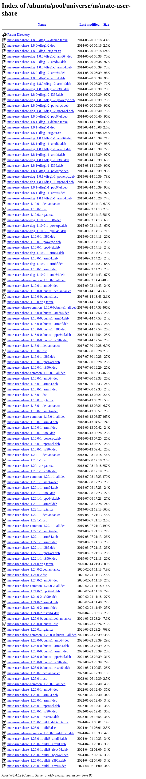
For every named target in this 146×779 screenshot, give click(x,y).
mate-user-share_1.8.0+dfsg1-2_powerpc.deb (37, 105)
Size (106, 24)
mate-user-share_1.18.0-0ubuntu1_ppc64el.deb (39, 334)
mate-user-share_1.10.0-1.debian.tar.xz (33, 204)
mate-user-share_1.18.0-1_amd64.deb (32, 378)
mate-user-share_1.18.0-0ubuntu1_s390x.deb (37, 340)
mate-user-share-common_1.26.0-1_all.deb (36, 684)
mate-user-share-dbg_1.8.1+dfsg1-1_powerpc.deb (41, 176)
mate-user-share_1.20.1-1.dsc (27, 460)
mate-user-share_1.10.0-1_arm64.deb (32, 258)
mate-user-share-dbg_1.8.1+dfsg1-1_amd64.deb (39, 138)
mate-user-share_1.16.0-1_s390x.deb (32, 449)
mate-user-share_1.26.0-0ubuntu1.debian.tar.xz (39, 618)
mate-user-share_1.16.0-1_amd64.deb (32, 411)
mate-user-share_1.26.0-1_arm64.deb (32, 695)
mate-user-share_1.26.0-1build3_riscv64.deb (37, 749)
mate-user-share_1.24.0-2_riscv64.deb (33, 613)
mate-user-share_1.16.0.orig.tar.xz (30, 400)
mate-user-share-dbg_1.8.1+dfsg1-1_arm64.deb (39, 198)
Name (42, 24)
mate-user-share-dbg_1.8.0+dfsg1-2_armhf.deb (39, 83)
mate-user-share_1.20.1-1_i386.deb (31, 493)
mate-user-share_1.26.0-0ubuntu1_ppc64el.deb (39, 657)
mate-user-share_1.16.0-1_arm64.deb (32, 422)
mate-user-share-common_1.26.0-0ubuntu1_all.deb (41, 635)
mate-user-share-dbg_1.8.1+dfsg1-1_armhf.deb (39, 149)
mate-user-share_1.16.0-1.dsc (27, 395)
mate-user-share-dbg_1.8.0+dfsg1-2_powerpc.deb (41, 100)
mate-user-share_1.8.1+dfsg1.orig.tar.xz (34, 133)
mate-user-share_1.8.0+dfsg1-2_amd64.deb (36, 62)
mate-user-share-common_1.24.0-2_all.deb (36, 586)
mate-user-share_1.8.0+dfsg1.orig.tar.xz (34, 51)
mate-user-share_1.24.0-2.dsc (27, 575)
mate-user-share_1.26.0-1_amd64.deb (32, 689)
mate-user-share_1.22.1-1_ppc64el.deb (33, 553)
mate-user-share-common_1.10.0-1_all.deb (36, 280)
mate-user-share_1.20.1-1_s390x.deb (32, 471)
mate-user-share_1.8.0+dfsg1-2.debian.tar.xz (37, 40)
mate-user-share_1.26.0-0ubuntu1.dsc (32, 624)
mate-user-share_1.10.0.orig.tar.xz (30, 214)
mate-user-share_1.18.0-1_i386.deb (31, 356)
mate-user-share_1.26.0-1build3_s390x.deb (36, 760)
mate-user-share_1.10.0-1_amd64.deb (32, 285)
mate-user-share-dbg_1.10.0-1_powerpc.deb (37, 225)
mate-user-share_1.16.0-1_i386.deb (31, 433)
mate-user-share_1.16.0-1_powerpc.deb (34, 438)
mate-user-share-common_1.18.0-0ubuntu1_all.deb (41, 307)
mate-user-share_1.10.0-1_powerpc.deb (34, 242)
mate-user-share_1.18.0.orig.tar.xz (30, 302)
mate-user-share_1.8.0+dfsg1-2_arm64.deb (36, 73)
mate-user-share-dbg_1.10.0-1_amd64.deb (35, 274)
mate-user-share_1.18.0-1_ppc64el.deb (33, 362)
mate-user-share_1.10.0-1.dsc (27, 209)
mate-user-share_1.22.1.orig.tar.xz (30, 509)
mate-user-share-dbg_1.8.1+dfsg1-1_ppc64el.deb (40, 182)
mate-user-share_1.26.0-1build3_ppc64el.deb (37, 755)
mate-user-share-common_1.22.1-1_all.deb (36, 526)
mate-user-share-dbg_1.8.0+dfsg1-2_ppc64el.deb (40, 111)
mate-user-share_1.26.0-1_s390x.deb (32, 711)
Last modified (89, 24)
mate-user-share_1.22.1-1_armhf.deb (32, 542)
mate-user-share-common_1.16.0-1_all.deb (36, 416)
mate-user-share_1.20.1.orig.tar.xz (30, 465)
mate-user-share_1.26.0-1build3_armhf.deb (36, 744)
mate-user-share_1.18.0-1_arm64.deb (32, 384)
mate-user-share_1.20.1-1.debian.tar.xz (33, 455)
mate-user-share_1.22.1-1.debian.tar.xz (33, 515)
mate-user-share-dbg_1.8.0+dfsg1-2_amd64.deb (39, 56)
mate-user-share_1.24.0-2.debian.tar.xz (33, 569)
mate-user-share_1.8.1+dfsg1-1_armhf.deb (36, 154)
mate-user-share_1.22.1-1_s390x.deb (32, 558)
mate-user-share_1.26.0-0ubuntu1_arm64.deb (38, 646)
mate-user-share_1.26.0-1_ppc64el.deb (33, 706)
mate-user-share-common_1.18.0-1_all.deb (36, 373)
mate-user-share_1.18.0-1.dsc (27, 351)
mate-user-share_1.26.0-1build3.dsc (31, 727)
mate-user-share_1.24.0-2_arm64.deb (32, 602)
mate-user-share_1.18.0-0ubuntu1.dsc (32, 296)
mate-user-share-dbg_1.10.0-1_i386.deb (34, 220)
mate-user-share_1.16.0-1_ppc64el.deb (33, 444)
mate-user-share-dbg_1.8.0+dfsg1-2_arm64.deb (39, 67)
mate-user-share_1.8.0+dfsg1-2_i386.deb (35, 94)
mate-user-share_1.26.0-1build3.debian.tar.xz (37, 722)
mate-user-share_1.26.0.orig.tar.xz (30, 629)
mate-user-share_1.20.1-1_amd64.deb (32, 482)
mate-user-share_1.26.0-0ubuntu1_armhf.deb (37, 651)
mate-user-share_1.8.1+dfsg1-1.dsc (31, 127)
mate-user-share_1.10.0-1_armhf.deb (32, 269)
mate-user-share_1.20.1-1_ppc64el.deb (33, 498)
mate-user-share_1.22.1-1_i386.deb (31, 547)
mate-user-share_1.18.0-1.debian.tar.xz (33, 345)
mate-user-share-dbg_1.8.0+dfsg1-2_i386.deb (38, 89)
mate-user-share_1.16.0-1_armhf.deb (32, 427)
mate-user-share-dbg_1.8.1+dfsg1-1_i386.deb (38, 160)
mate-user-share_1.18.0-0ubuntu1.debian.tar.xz (39, 291)
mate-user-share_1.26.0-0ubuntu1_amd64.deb (38, 640)
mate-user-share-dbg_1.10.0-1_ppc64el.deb (36, 231)
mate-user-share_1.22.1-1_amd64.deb (32, 531)
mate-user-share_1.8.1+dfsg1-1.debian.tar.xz (37, 122)
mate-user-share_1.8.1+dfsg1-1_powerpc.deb (37, 171)
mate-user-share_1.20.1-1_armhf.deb (32, 504)
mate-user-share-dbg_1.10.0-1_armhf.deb (35, 264)
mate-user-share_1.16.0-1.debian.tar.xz (33, 405)
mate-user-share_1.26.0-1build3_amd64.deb (37, 738)
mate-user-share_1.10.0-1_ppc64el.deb (33, 247)
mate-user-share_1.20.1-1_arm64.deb (32, 487)
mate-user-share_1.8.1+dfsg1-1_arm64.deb (36, 193)
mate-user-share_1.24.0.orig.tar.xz (30, 564)
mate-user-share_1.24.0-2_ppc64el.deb (33, 591)
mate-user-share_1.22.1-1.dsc (27, 520)
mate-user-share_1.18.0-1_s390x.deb (32, 367)
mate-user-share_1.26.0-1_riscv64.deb (33, 717)
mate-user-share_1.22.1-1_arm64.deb (32, 536)
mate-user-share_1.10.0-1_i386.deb (31, 236)
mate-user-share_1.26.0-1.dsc (27, 678)
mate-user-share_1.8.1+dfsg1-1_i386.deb (35, 165)
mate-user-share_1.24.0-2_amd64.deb (32, 580)
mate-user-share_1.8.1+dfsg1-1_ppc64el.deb (37, 187)
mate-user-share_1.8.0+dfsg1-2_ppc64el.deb (37, 116)
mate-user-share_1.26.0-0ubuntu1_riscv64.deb (38, 667)
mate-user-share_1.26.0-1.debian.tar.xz (33, 673)
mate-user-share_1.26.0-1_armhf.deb (32, 700)
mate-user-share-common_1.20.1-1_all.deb (36, 476)
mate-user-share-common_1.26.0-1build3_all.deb (40, 733)
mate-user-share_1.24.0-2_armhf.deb (32, 607)
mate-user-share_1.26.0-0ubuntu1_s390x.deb (37, 662)
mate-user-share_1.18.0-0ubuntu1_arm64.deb (38, 318)
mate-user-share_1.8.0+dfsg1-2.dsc (31, 45)
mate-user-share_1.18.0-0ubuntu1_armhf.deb (37, 324)
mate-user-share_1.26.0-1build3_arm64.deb (36, 766)
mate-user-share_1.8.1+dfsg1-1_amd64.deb (36, 143)
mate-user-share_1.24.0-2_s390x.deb (32, 596)
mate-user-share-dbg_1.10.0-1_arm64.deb (35, 253)
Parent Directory (18, 34)
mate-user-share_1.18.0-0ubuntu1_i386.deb (36, 329)
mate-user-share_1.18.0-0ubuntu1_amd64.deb (38, 313)
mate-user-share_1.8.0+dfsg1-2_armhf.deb (36, 78)
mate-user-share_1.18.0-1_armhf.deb (32, 389)
